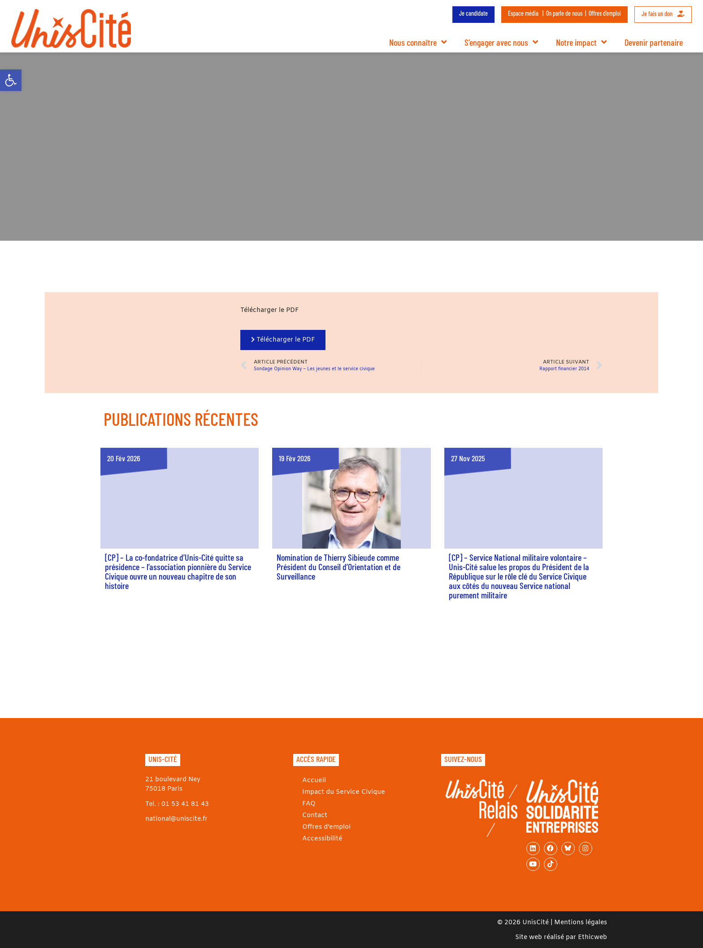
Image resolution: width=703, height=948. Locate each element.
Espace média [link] (523, 13)
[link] (11, 80)
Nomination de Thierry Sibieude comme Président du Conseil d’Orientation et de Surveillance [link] (338, 566)
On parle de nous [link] (564, 13)
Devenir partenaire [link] (654, 42)
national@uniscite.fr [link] (176, 819)
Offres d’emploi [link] (605, 13)
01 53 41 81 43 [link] (185, 804)
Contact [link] (314, 815)
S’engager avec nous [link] (501, 42)
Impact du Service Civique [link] (342, 792)
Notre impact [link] (581, 42)
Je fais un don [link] (663, 13)
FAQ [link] (308, 804)
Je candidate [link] (473, 13)
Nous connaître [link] (418, 42)
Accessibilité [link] (321, 839)
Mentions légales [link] (580, 922)
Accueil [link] (313, 780)
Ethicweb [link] (592, 937)
